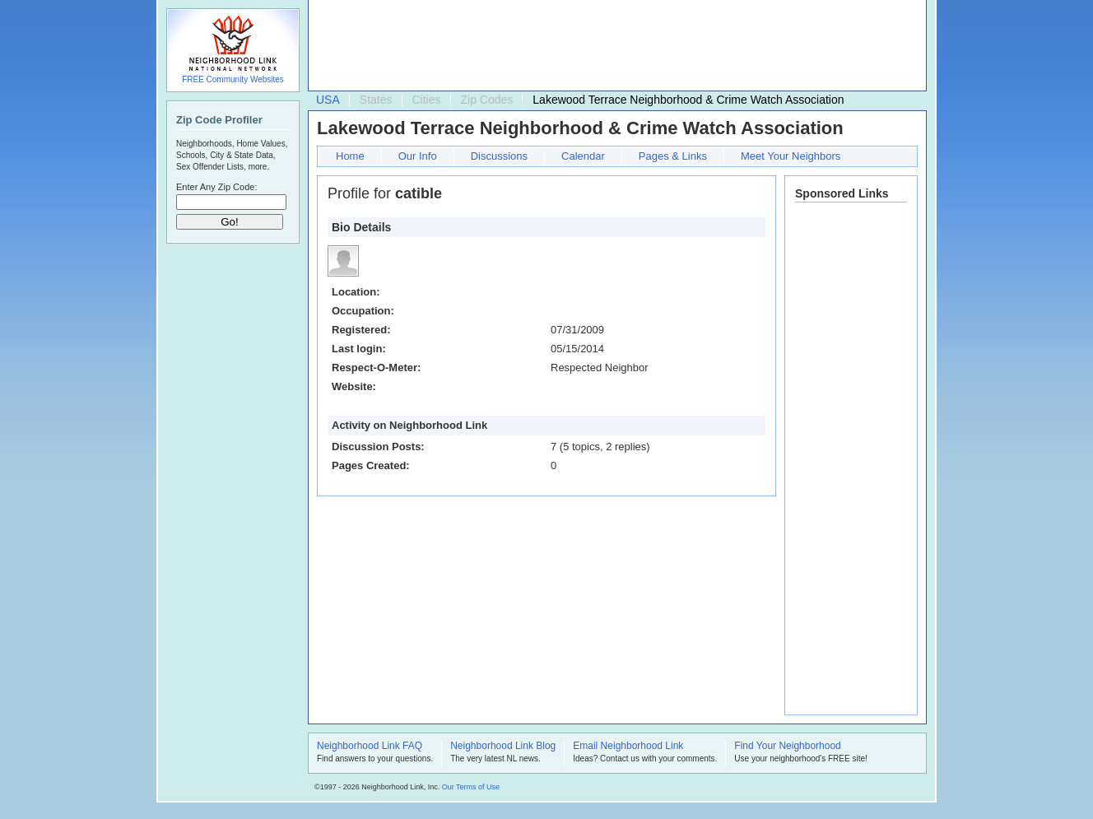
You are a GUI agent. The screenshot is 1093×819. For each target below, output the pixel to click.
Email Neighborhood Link (628, 747)
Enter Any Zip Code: (216, 187)
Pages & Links (673, 156)
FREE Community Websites (233, 79)
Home (350, 156)
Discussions (499, 156)
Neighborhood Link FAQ (369, 747)
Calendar (583, 156)
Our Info (417, 156)
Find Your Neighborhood (787, 747)
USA (328, 99)
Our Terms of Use (471, 787)
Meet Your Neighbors (790, 156)
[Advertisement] (613, 46)
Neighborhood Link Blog (503, 747)
